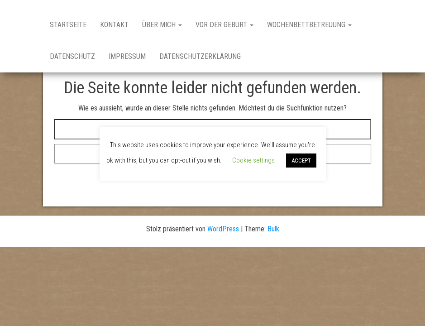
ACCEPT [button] (301, 160)
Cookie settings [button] (253, 160)
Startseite (68, 24)
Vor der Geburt (224, 24)
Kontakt (114, 24)
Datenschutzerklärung (200, 56)
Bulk (273, 229)
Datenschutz (72, 56)
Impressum (127, 56)
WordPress (223, 229)
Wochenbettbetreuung (309, 24)
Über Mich (162, 24)
